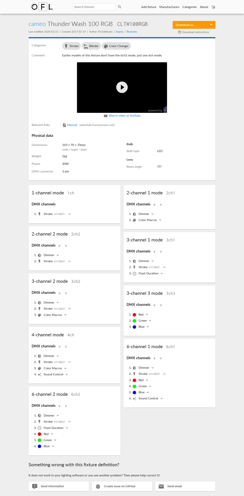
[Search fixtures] (94, 6)
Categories (189, 7)
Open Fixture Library (41, 7)
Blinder (91, 46)
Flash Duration (145, 273)
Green (139, 321)
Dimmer (141, 214)
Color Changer (116, 46)
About (204, 7)
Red (138, 315)
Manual (88, 125)
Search (120, 7)
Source (119, 31)
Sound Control (50, 374)
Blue (138, 327)
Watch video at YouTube (122, 116)
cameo (37, 23)
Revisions (132, 31)
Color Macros (144, 220)
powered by (159, 109)
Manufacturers (169, 7)
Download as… (186, 24)
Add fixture (148, 7)
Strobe (71, 46)
